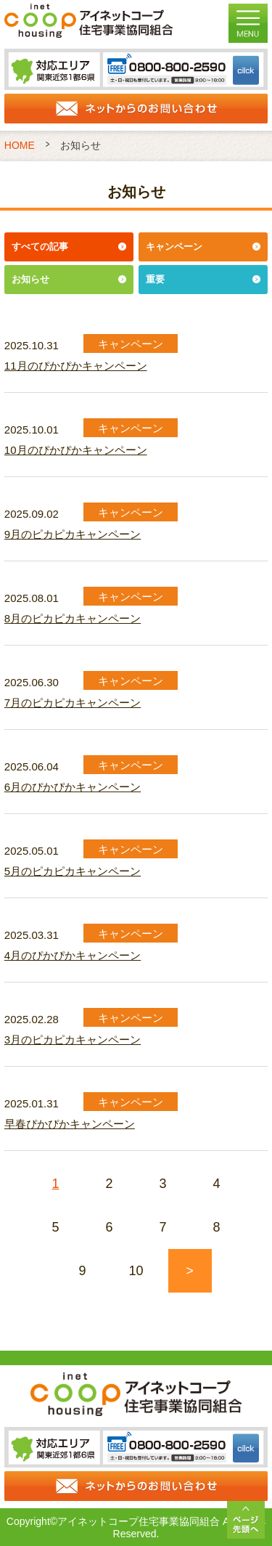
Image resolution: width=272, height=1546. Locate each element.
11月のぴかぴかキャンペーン (75, 365)
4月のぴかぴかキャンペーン (72, 955)
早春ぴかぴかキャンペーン (69, 1124)
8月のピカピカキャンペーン (72, 618)
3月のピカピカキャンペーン (72, 1039)
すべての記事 (40, 246)
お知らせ (30, 279)
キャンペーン (174, 246)
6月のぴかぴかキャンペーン (72, 787)
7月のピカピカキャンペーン (72, 702)
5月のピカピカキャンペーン (72, 871)
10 (135, 1271)
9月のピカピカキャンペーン (72, 534)
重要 (155, 279)
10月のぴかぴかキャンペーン (75, 450)
